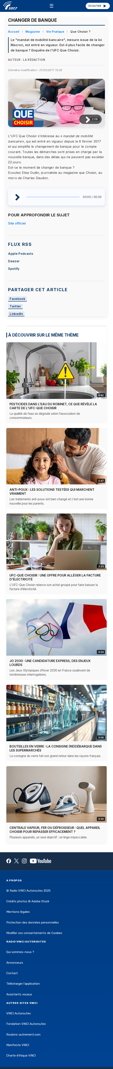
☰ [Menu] (51, 6)
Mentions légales (18, 912)
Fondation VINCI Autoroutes (26, 1024)
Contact (12, 973)
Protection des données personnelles (32, 922)
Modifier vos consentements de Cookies (34, 933)
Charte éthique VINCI (21, 1055)
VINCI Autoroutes (18, 1013)
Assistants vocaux (19, 994)
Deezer (14, 261)
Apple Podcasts (20, 254)
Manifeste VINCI (17, 1045)
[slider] (53, 197)
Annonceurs (14, 962)
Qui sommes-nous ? (20, 952)
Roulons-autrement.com (23, 1034)
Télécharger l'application (23, 983)
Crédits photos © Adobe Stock (27, 901)
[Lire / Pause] (84, 119)
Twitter (15, 306)
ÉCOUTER (98, 6)
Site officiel (17, 223)
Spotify (13, 269)
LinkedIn (16, 314)
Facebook (17, 299)
